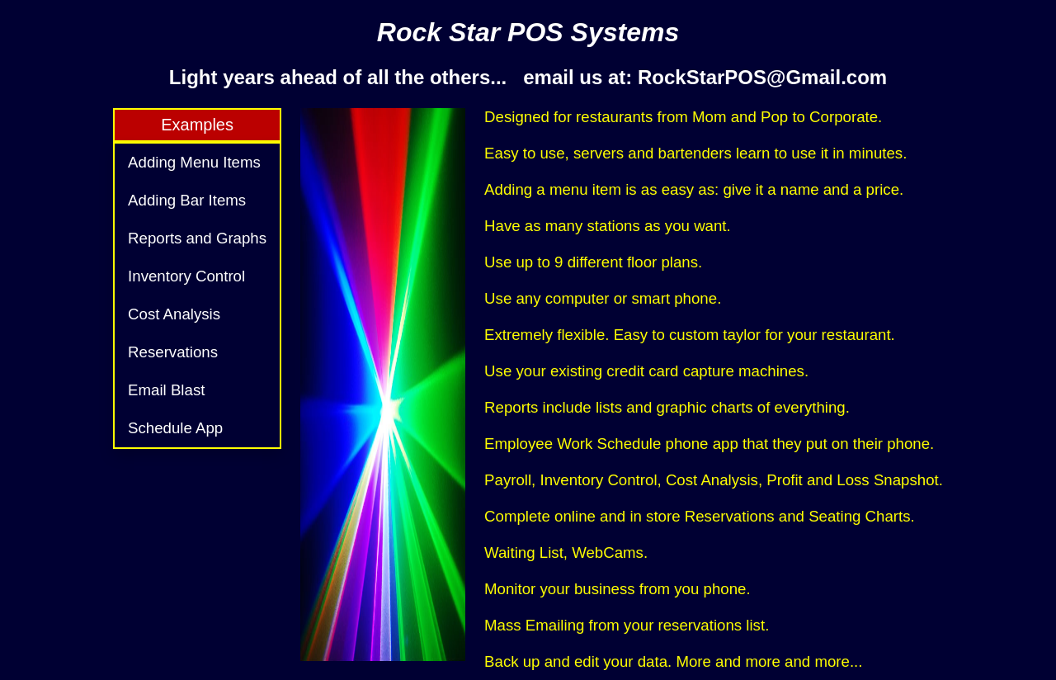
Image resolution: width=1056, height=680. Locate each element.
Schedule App (175, 428)
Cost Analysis (174, 314)
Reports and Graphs (197, 238)
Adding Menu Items (194, 162)
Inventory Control (186, 276)
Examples (197, 125)
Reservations (173, 352)
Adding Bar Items (187, 200)
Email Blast (166, 390)
